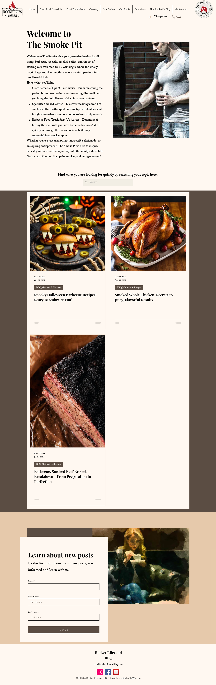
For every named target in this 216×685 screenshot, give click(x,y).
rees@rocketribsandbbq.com (108, 664)
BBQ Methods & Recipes (48, 288)
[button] (178, 16)
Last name (33, 612)
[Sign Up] (63, 629)
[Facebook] (108, 672)
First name (33, 596)
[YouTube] (116, 672)
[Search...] (107, 182)
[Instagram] (100, 672)
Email (31, 581)
